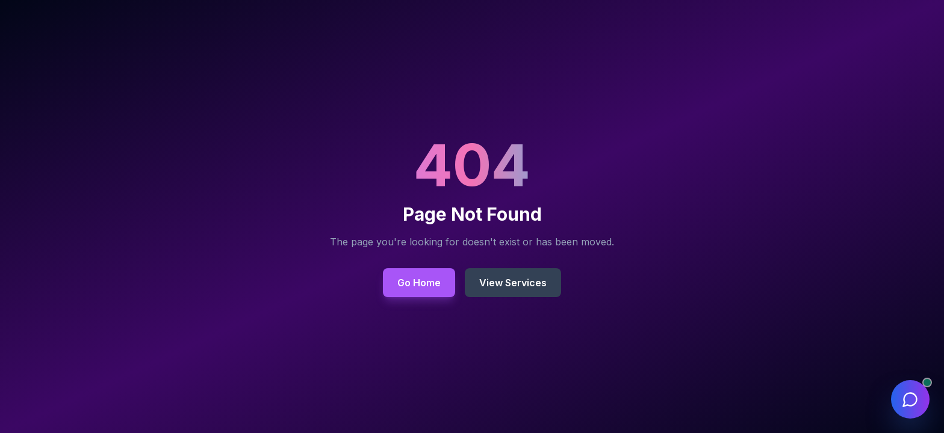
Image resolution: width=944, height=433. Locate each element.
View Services (513, 283)
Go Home (419, 283)
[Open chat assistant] (910, 399)
